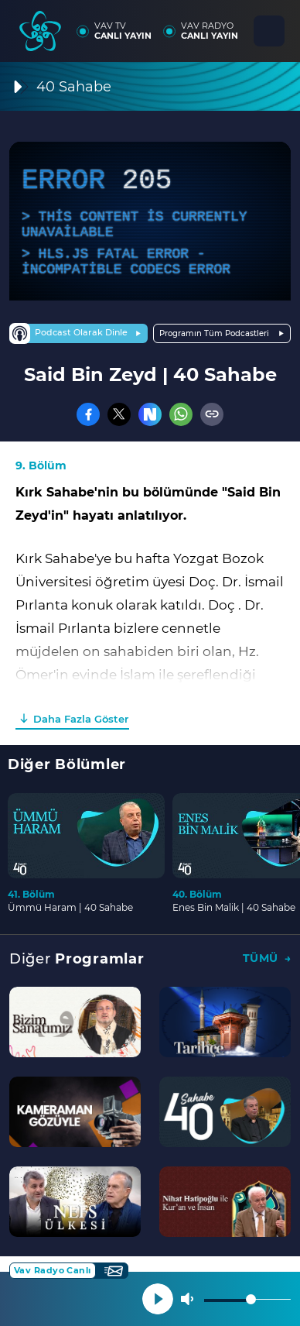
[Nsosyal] (150, 414)
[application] (150, 221)
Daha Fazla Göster (80, 719)
